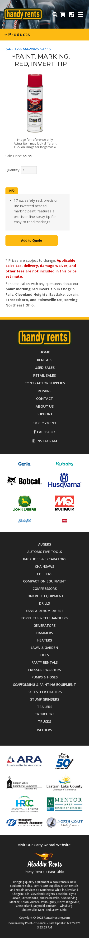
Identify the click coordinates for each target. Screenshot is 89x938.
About (45, 406)
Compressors (45, 588)
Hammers (44, 633)
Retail (44, 375)
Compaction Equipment (44, 581)
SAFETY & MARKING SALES (28, 49)
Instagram (44, 440)
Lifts (44, 655)
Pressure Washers (44, 669)
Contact (44, 398)
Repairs (44, 390)
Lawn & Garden (44, 647)
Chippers (44, 574)
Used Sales (45, 367)
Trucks (44, 721)
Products (17, 34)
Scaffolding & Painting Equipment (44, 684)
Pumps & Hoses (45, 677)
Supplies (44, 383)
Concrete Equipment (44, 596)
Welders (44, 730)
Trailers (44, 706)
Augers (44, 544)
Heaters (44, 640)
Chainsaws (44, 566)
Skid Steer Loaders (45, 692)
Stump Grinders (44, 699)
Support (45, 413)
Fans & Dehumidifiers (44, 610)
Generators (44, 625)
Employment (44, 423)
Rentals (44, 359)
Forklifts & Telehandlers (44, 618)
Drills (44, 603)
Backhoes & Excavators (44, 559)
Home (44, 352)
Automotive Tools (44, 551)
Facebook (44, 431)
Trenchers (44, 714)
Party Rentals (45, 662)
